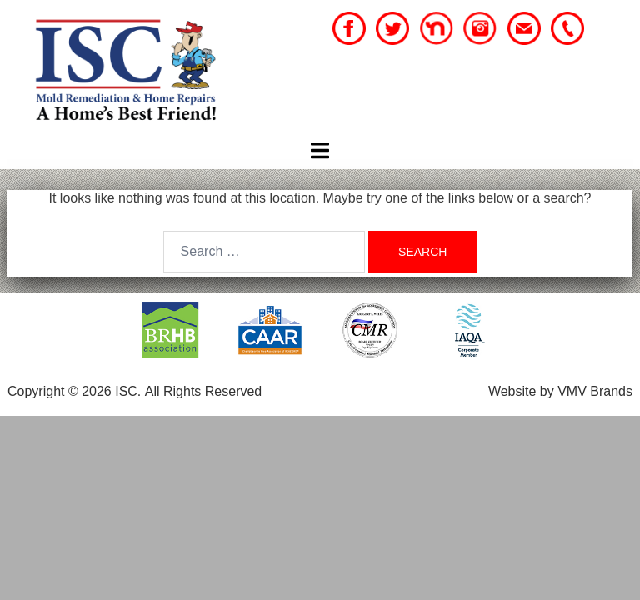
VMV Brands (595, 391)
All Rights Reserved (203, 391)
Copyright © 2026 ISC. (74, 391)
